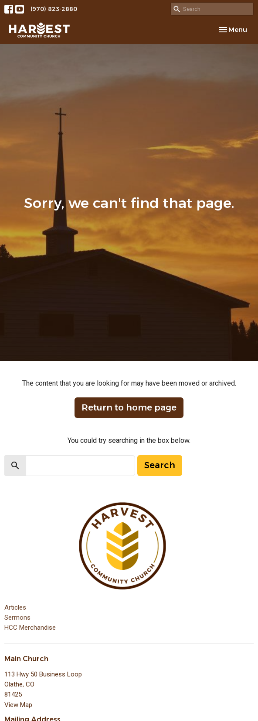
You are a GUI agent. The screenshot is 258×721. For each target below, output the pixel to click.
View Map (18, 705)
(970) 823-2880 (54, 8)
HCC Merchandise (30, 627)
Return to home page (129, 407)
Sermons (17, 617)
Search (159, 465)
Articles (15, 607)
